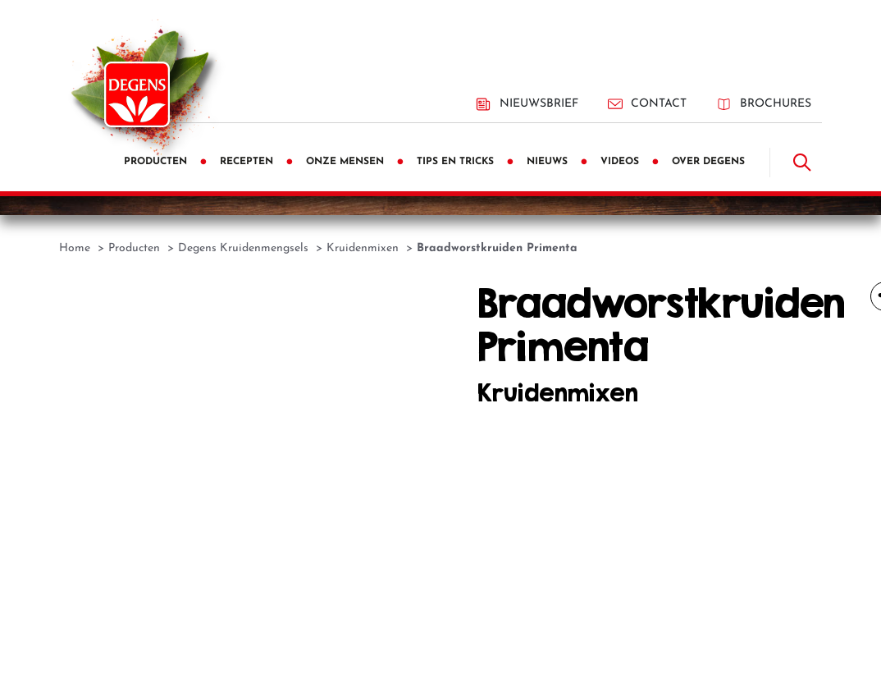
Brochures (763, 104)
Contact (647, 104)
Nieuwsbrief (526, 104)
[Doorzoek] (802, 162)
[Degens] (137, 94)
